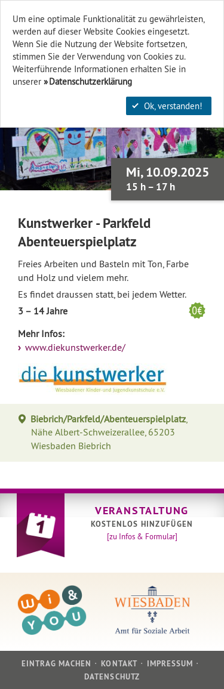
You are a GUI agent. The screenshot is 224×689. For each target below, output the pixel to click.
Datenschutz (111, 677)
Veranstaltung (142, 510)
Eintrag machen (57, 664)
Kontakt (119, 664)
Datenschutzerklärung (90, 81)
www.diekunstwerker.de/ (74, 347)
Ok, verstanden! (167, 106)
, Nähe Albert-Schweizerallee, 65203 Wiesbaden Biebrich (109, 432)
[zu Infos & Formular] (142, 536)
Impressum (170, 664)
